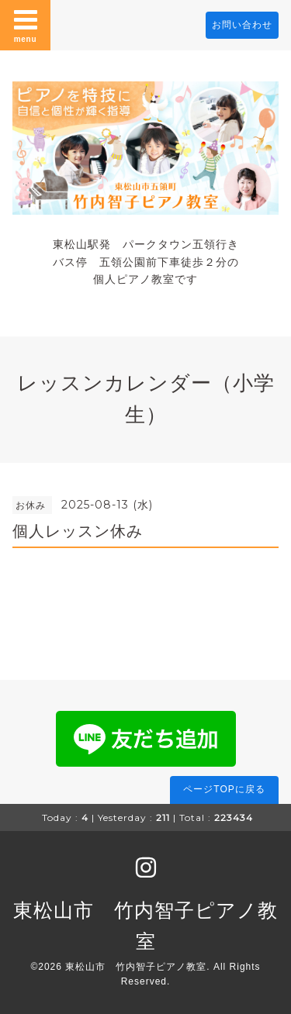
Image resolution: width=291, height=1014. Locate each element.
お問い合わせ (242, 24)
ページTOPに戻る (224, 789)
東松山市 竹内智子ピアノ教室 (135, 966)
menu (26, 24)
